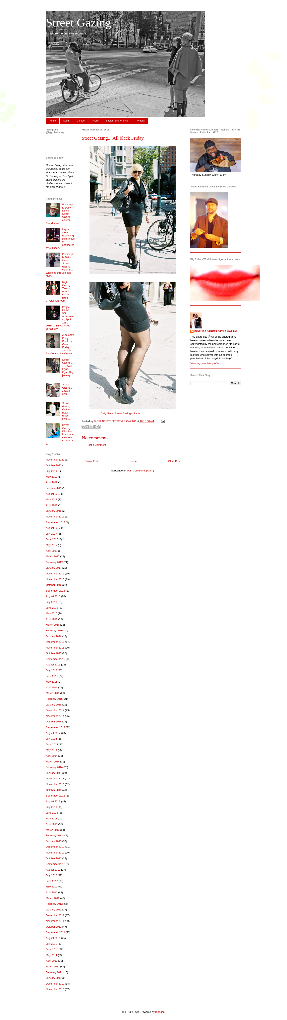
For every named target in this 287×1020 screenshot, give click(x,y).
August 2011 (53, 938)
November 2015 (55, 647)
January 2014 (54, 772)
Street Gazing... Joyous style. (67, 389)
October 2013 (54, 790)
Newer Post (91, 461)
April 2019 (52, 482)
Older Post (174, 461)
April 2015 (52, 687)
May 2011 (51, 955)
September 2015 (55, 658)
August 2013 (53, 801)
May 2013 (51, 818)
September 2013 (55, 795)
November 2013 (55, 784)
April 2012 (52, 892)
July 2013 (51, 806)
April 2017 (52, 550)
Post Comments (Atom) (140, 470)
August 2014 (53, 733)
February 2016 (54, 630)
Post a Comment (96, 444)
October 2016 (54, 584)
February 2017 (54, 562)
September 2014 (55, 727)
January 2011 (54, 977)
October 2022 (54, 465)
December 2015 (55, 641)
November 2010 (55, 989)
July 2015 (51, 670)
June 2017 (52, 539)
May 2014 (51, 750)
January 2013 (54, 841)
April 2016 (52, 619)
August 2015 (53, 664)
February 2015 (54, 698)
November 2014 (55, 715)
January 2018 (54, 510)
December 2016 (55, 573)
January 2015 (54, 704)
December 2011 (55, 915)
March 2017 (53, 556)
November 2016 (55, 579)
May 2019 (51, 476)
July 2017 (51, 533)
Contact (81, 120)
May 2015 (51, 681)
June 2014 (52, 744)
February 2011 (54, 972)
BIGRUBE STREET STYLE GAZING (215, 331)
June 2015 (52, 676)
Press (95, 120)
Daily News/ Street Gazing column (120, 413)
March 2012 (53, 898)
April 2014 (52, 755)
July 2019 (51, 470)
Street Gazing (78, 22)
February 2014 (54, 767)
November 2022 (55, 459)
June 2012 (52, 881)
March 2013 (53, 829)
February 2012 (54, 903)
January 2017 (54, 567)
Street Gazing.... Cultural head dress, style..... (67, 411)
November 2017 (55, 516)
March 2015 (53, 693)
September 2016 (55, 590)
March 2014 (53, 761)
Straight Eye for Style (117, 120)
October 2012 (54, 858)
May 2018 (51, 499)
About (66, 120)
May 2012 (51, 886)
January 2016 (54, 636)
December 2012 (55, 846)
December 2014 (55, 710)
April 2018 (52, 505)
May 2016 (51, 613)
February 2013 (54, 835)
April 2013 (52, 824)
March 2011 (53, 966)
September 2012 (55, 863)
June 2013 (52, 812)
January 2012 (54, 909)
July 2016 (51, 602)
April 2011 (52, 960)
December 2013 (55, 778)
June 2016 (52, 607)
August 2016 (53, 596)
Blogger (159, 1011)
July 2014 (51, 738)
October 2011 (54, 926)
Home (52, 120)
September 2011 (55, 932)
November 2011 (55, 920)
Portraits (140, 120)
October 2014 (54, 721)
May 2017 (51, 545)
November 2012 (55, 852)
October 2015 (54, 653)
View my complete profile (204, 363)
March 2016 (53, 624)
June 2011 (52, 949)
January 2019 (54, 488)
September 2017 (55, 522)
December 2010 (55, 983)
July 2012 (51, 875)
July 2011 (51, 943)
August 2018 (53, 493)
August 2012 (53, 869)
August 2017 (53, 527)
